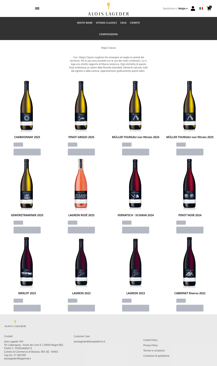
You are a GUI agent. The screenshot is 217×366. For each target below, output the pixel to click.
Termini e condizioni (154, 350)
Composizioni (108, 34)
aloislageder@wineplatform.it (89, 341)
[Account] (193, 8)
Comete (135, 22)
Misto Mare (85, 22)
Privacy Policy (150, 345)
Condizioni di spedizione (156, 355)
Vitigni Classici (106, 22)
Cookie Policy (150, 340)
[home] (108, 8)
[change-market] (175, 8)
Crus (123, 22)
